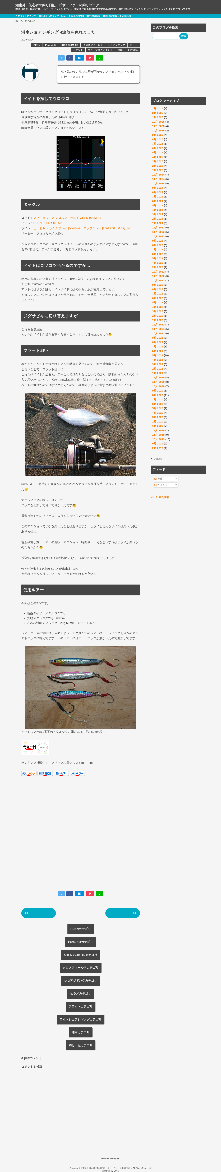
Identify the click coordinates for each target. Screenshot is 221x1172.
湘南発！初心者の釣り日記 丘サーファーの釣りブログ (57, 5)
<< (26, 913)
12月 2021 (158, 324)
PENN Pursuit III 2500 (48, 223)
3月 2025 (157, 161)
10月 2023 (158, 236)
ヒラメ (133, 45)
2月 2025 (157, 165)
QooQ (116, 1171)
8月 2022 (157, 289)
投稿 (158, 478)
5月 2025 (157, 152)
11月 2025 (158, 126)
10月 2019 (158, 439)
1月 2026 (157, 117)
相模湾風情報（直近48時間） (118, 16)
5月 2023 (157, 258)
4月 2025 (157, 156)
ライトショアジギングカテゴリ (81, 1019)
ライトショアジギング (100, 50)
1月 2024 (157, 223)
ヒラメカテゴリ (80, 993)
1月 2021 (157, 372)
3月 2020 (157, 417)
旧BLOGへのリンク (49, 16)
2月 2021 (157, 368)
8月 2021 (157, 342)
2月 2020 (157, 421)
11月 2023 (158, 231)
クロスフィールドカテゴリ (81, 967)
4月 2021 (157, 359)
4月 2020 (157, 412)
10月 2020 (158, 386)
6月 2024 (157, 201)
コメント (161, 485)
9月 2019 (157, 443)
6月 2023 (157, 253)
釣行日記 (132, 50)
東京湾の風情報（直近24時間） (84, 16)
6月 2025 (157, 148)
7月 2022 (157, 293)
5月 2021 (157, 355)
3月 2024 (157, 214)
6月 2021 (157, 351)
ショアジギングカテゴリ (80, 980)
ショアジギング (116, 45)
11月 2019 (158, 434)
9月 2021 (157, 337)
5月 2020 (157, 408)
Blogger (115, 1158)
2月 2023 (157, 267)
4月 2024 (157, 209)
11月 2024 (158, 178)
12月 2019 (158, 430)
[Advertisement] (178, 68)
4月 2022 (157, 306)
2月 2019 (157, 448)
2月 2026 (157, 112)
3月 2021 (157, 364)
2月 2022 (157, 315)
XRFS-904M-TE (69, 45)
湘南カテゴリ (81, 1032)
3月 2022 (157, 311)
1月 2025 (157, 170)
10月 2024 (158, 183)
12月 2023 (158, 227)
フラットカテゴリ (81, 1006)
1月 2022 (157, 320)
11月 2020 (158, 381)
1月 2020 (157, 425)
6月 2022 (157, 298)
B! (79, 57)
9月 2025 (157, 134)
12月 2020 (158, 377)
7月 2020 (157, 399)
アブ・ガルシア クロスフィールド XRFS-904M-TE (67, 217)
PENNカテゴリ (80, 929)
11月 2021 (158, 328)
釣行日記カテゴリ (81, 1045)
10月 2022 (158, 280)
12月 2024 (158, 174)
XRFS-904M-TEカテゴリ (80, 955)
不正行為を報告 (160, 497)
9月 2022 (157, 284)
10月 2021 (158, 333)
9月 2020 (157, 390)
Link (63, 16)
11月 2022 (158, 275)
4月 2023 (157, 262)
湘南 (120, 50)
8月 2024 (157, 192)
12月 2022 (158, 271)
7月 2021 (157, 346)
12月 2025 (158, 121)
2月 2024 (157, 218)
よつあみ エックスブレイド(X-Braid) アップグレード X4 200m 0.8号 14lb (82, 228)
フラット (78, 50)
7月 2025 (157, 143)
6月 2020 (157, 403)
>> (135, 913)
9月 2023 (157, 240)
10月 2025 (158, 130)
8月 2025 (157, 139)
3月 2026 (157, 108)
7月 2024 (157, 196)
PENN (37, 45)
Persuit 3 (50, 45)
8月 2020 (157, 395)
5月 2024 (157, 205)
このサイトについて (25, 16)
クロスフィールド (93, 45)
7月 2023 (157, 249)
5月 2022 (157, 302)
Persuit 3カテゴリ (80, 942)
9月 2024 (157, 187)
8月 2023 (157, 245)
